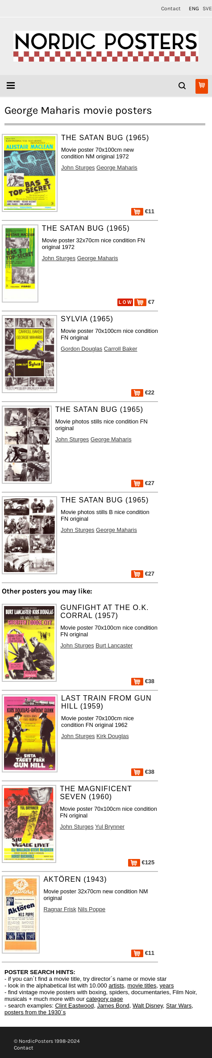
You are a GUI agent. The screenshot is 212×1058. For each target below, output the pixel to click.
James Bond (113, 1005)
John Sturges (78, 167)
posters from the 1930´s (35, 1012)
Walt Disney (148, 1005)
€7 (144, 302)
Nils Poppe (91, 909)
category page (104, 999)
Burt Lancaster (114, 645)
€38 (142, 681)
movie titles (141, 985)
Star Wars (178, 1005)
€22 (142, 392)
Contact (171, 8)
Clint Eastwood (74, 1005)
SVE (207, 8)
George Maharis (116, 167)
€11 (142, 211)
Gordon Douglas (81, 348)
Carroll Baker (120, 348)
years (167, 985)
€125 (141, 862)
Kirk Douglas (112, 736)
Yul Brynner (110, 826)
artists (116, 985)
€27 (142, 483)
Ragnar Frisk (59, 909)
